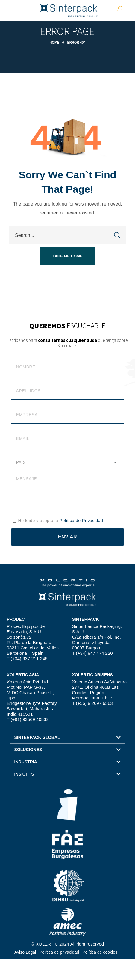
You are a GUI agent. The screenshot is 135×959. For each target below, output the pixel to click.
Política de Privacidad (81, 520)
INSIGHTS (24, 774)
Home (54, 42)
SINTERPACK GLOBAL (37, 737)
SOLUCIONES (28, 749)
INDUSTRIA (25, 761)
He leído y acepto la (60, 520)
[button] (67, 256)
